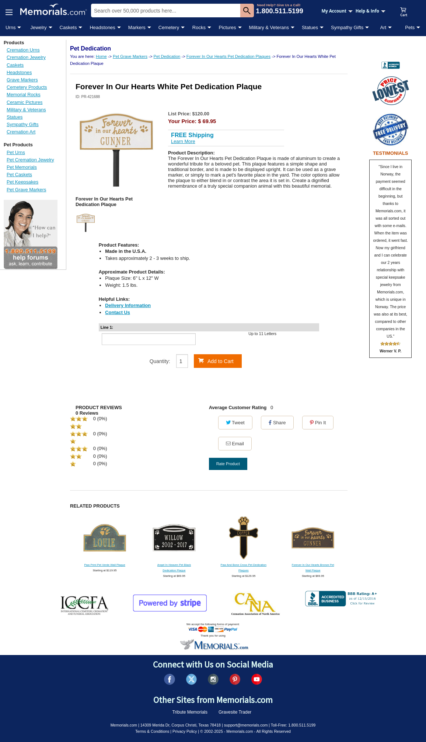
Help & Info (370, 11)
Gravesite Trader (235, 712)
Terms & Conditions (152, 731)
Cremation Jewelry (26, 57)
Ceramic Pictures (24, 102)
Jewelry (38, 27)
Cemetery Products (27, 87)
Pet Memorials (22, 167)
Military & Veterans (269, 27)
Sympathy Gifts (347, 27)
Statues (310, 27)
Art (383, 27)
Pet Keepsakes (22, 182)
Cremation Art (21, 132)
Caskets (68, 27)
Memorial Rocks (24, 94)
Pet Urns (16, 152)
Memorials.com (124, 725)
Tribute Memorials (189, 712)
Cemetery (168, 27)
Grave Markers (22, 80)
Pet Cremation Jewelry (30, 160)
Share (277, 422)
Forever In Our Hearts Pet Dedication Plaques (228, 56)
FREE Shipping (192, 135)
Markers (137, 27)
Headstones (102, 27)
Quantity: (160, 361)
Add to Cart (216, 361)
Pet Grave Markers (26, 189)
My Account (337, 11)
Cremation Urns (23, 50)
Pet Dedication (167, 56)
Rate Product (228, 463)
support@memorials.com (246, 725)
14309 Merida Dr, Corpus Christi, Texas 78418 (180, 725)
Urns (10, 27)
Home (101, 56)
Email (235, 443)
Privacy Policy (184, 731)
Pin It (318, 422)
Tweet (235, 422)
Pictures (227, 27)
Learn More (183, 141)
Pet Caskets (19, 174)
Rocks (199, 27)
